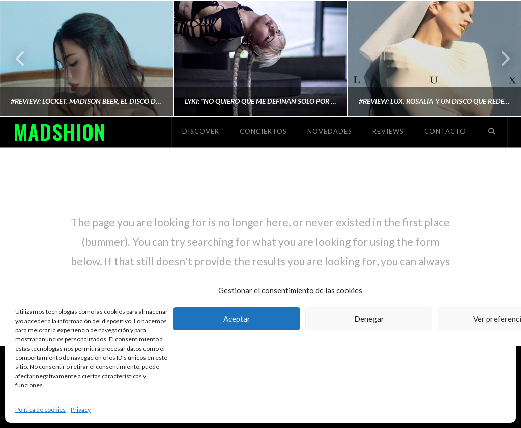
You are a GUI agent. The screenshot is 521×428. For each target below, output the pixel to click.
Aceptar (236, 318)
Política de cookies (40, 409)
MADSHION (59, 132)
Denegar (369, 318)
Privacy (81, 409)
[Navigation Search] (492, 132)
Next (499, 58)
